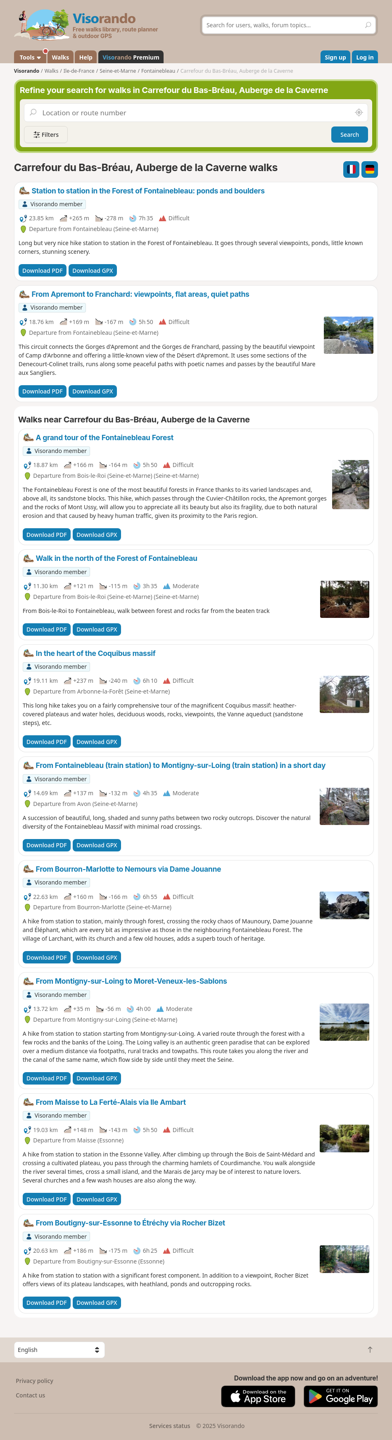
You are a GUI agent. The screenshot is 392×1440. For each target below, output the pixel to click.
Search (349, 134)
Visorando (26, 70)
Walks (60, 57)
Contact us (30, 1395)
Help (86, 57)
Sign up (335, 57)
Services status (169, 1426)
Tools (32, 55)
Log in (364, 57)
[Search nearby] (359, 112)
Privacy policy (34, 1381)
